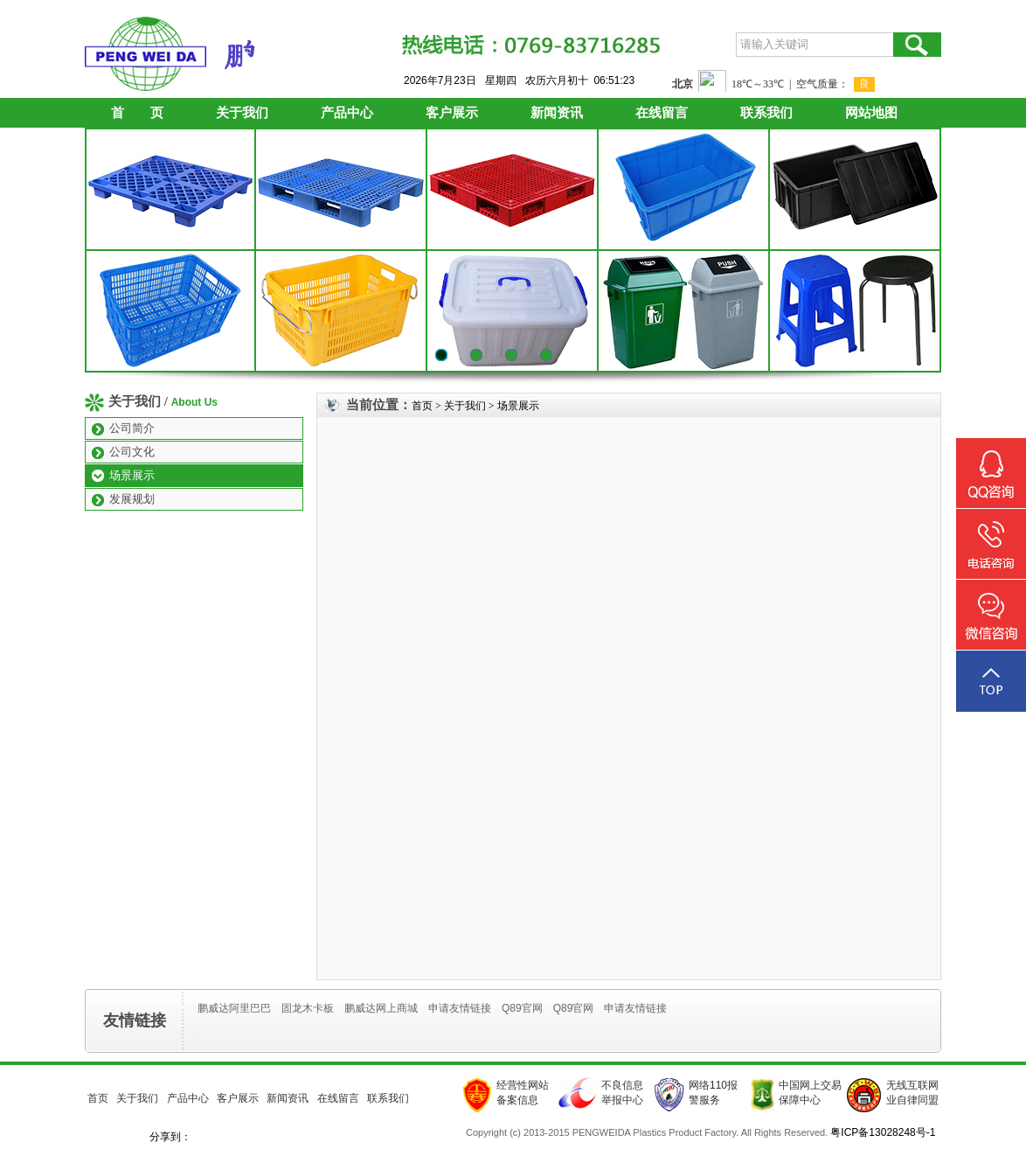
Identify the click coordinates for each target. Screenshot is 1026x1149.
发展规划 (132, 498)
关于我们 (242, 113)
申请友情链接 (459, 1008)
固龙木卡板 (307, 1008)
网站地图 (871, 113)
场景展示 (132, 475)
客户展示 (452, 113)
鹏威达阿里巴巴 (234, 1008)
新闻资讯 (556, 113)
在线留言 (661, 113)
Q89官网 (522, 1008)
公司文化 (132, 451)
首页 (422, 406)
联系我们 (766, 113)
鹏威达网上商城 (381, 1008)
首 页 (137, 113)
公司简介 (132, 428)
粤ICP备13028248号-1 (882, 1132)
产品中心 (347, 113)
